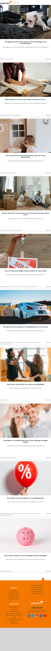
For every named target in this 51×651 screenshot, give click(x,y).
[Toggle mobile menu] (18, 2)
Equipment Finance (37, 589)
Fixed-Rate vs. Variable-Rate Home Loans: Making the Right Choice (25, 441)
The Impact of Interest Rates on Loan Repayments (25, 498)
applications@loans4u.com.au (37, 612)
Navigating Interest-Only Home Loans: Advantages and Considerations (25, 42)
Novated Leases (37, 587)
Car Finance (11, 286)
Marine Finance (14, 593)
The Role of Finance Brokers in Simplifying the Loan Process (25, 327)
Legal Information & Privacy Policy (14, 616)
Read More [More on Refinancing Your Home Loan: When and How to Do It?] (48, 115)
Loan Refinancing (37, 585)
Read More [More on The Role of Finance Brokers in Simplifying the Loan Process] (48, 342)
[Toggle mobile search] (14, 2)
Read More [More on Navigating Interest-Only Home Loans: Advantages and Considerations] (48, 59)
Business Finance (4, 286)
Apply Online (14, 607)
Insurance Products (37, 591)
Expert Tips (2, 59)
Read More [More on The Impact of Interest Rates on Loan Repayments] (48, 513)
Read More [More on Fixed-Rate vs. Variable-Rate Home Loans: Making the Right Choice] (48, 457)
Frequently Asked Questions (14, 613)
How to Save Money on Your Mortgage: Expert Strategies (25, 555)
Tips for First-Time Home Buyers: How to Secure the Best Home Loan (25, 214)
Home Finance (9, 59)
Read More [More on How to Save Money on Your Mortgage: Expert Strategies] (48, 571)
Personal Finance (17, 115)
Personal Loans (14, 599)
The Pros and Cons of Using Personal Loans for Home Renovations (25, 156)
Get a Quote (14, 609)
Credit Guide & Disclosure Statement (14, 620)
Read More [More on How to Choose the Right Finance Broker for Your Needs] (48, 286)
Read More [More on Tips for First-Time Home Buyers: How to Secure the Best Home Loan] (48, 230)
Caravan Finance (19, 342)
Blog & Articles (14, 611)
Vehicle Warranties (37, 593)
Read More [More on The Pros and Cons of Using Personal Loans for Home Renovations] (48, 172)
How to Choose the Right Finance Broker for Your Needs (25, 271)
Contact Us (14, 623)
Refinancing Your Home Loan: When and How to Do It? (25, 99)
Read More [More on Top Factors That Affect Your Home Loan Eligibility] (48, 400)
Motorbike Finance (14, 597)
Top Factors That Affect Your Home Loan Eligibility (25, 384)
